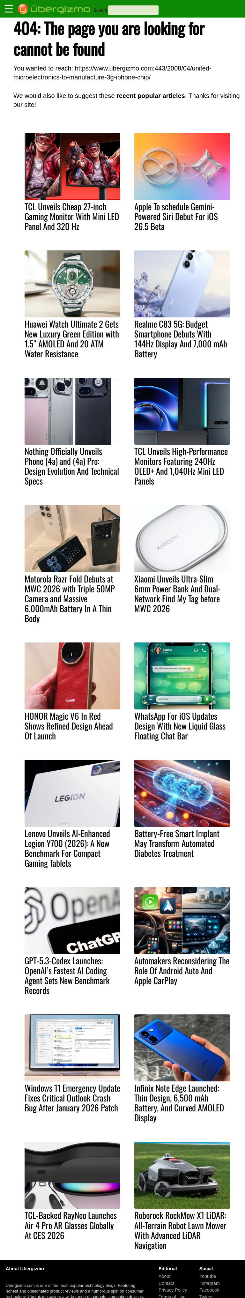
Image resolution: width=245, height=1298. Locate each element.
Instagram (209, 1283)
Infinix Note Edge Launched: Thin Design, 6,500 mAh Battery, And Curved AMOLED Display (179, 1102)
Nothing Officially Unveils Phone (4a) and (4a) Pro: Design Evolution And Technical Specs (72, 466)
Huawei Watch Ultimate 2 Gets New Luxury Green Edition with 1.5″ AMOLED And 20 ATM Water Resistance (72, 338)
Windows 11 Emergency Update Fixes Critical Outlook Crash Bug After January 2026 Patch (72, 1097)
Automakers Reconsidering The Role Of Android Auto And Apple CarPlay (181, 970)
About (165, 1276)
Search (100, 9)
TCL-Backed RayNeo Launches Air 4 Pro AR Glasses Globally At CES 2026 (71, 1225)
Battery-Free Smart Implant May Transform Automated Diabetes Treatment (176, 843)
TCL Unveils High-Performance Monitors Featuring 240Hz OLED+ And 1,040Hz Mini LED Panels (181, 466)
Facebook (209, 1290)
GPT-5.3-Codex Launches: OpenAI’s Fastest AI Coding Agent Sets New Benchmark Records (67, 975)
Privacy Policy (173, 1290)
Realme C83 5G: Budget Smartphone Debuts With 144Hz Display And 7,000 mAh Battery (180, 338)
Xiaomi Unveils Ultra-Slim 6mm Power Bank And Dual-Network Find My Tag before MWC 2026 (177, 593)
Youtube (207, 1276)
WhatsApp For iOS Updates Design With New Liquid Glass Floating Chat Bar (180, 725)
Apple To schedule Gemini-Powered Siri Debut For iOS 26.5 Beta (176, 216)
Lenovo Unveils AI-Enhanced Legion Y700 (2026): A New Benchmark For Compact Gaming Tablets (67, 848)
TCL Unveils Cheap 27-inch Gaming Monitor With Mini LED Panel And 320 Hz (72, 216)
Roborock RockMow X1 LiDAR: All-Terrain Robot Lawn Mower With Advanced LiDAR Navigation (180, 1230)
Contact (166, 1283)
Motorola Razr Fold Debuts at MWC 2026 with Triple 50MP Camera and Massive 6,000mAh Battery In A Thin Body (70, 598)
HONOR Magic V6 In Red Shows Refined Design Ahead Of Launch (69, 725)
